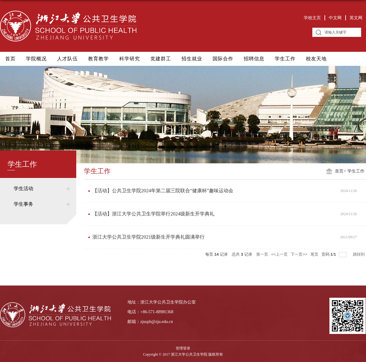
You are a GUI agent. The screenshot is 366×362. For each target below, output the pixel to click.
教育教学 (98, 58)
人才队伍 (67, 58)
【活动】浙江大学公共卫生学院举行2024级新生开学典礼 (153, 213)
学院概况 (36, 58)
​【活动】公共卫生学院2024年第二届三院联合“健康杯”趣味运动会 (162, 190)
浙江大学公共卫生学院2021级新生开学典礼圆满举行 (148, 237)
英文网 (356, 18)
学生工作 (285, 58)
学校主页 (312, 18)
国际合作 (223, 58)
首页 (10, 58)
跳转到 (359, 254)
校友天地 (316, 58)
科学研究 (129, 58)
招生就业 (191, 58)
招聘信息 (254, 58)
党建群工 (160, 58)
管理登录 (183, 348)
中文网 (335, 18)
